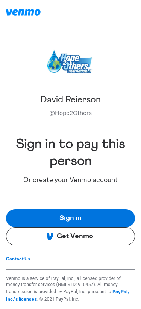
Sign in (70, 218)
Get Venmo (69, 236)
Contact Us (18, 259)
